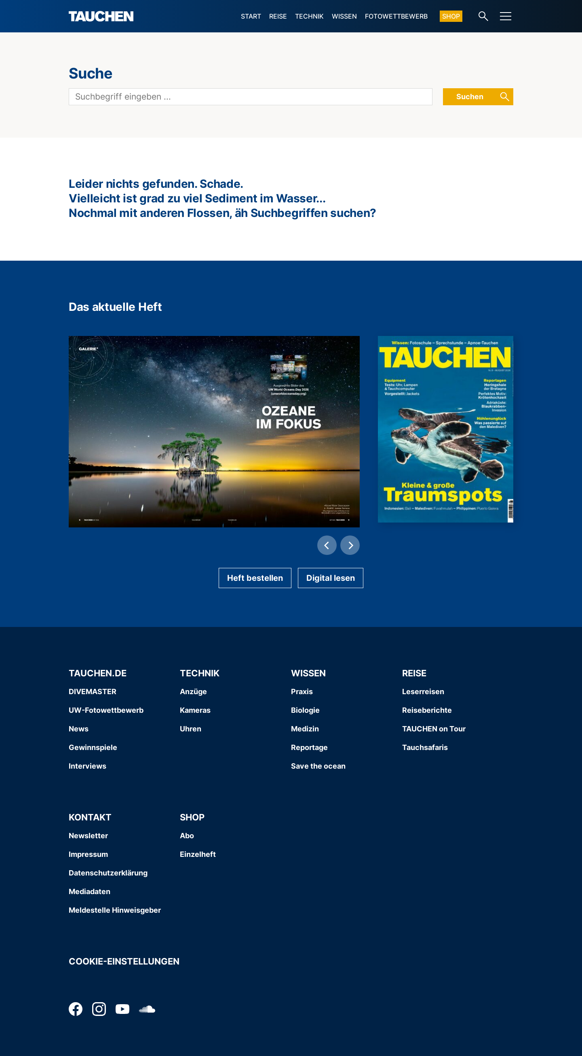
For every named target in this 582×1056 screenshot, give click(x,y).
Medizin (305, 729)
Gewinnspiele (93, 747)
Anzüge (193, 691)
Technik (309, 16)
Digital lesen (330, 578)
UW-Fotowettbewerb (106, 710)
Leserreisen (423, 691)
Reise (278, 16)
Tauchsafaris (425, 747)
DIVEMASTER (92, 691)
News (79, 729)
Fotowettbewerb (396, 16)
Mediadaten (89, 891)
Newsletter (88, 835)
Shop (451, 16)
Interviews (87, 766)
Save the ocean (318, 766)
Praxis (302, 691)
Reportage (309, 747)
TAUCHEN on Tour (434, 729)
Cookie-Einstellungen (124, 961)
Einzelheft (198, 854)
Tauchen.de (98, 673)
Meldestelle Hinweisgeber (115, 910)
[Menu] (505, 16)
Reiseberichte (427, 710)
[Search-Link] (483, 16)
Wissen (344, 16)
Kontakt (90, 817)
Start (251, 16)
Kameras (195, 710)
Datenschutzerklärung (108, 873)
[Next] (350, 545)
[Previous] (327, 545)
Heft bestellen (255, 578)
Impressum (88, 854)
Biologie (305, 710)
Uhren (190, 729)
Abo (187, 835)
